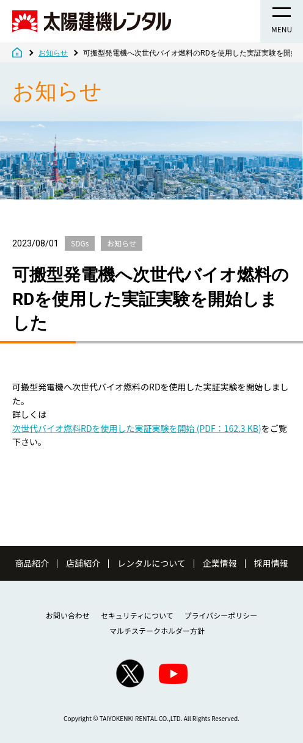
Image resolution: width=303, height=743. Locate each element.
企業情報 (220, 563)
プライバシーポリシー (221, 615)
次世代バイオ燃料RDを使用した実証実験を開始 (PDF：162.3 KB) (136, 428)
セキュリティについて (137, 615)
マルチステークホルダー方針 (157, 630)
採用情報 (271, 563)
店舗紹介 (83, 563)
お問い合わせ (68, 615)
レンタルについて (151, 563)
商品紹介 (32, 563)
